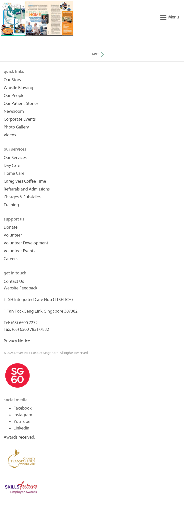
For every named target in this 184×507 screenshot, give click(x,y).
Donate (10, 227)
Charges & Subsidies (22, 197)
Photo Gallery (16, 127)
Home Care (14, 173)
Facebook (22, 408)
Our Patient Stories (21, 103)
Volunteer (13, 235)
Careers (10, 258)
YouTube (22, 421)
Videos (10, 135)
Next (98, 54)
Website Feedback (20, 288)
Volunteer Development (26, 243)
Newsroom (14, 111)
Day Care (12, 165)
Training (11, 204)
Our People (14, 95)
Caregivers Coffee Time (25, 181)
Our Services (15, 157)
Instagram (23, 414)
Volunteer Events (19, 251)
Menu (169, 17)
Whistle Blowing (18, 87)
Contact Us (14, 281)
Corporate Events (20, 119)
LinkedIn (21, 428)
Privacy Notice (17, 341)
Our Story (12, 79)
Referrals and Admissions (27, 189)
